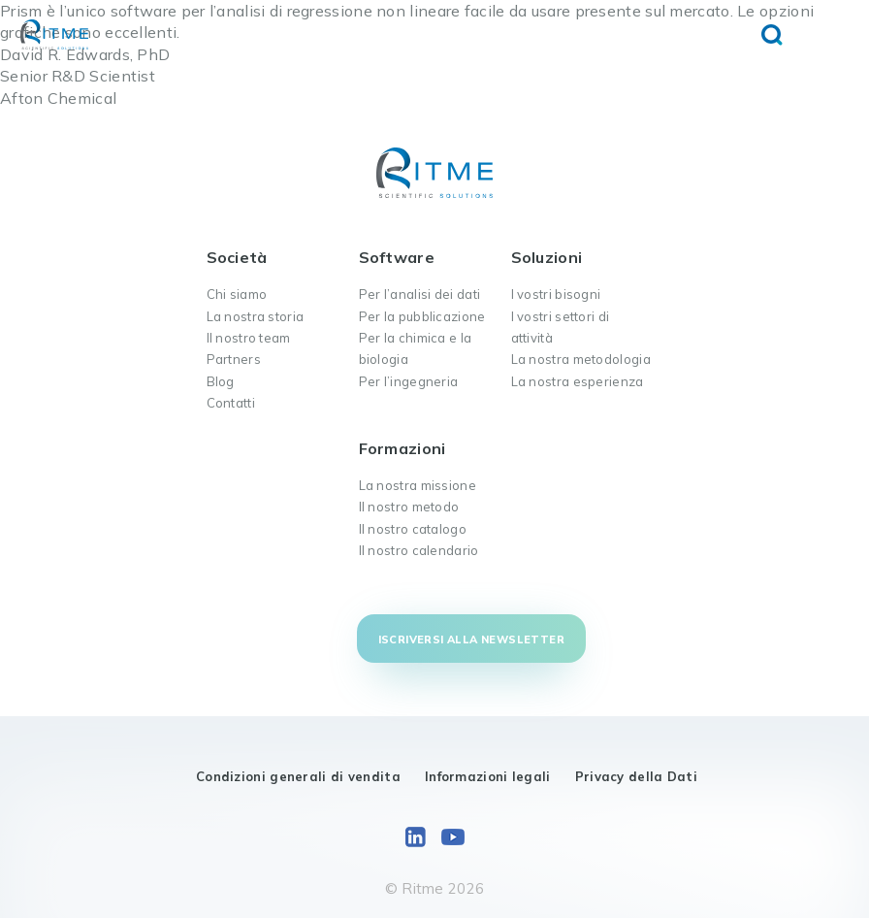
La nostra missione (417, 485)
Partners (234, 359)
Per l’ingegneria (409, 381)
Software (396, 257)
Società (237, 257)
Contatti (231, 402)
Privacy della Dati (636, 776)
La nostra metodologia (581, 359)
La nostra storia (256, 316)
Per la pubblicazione (422, 316)
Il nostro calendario (419, 550)
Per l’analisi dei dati (420, 294)
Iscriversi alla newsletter (471, 639)
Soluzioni (547, 257)
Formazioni (402, 448)
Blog (221, 381)
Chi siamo (237, 294)
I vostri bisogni (556, 294)
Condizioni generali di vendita (298, 776)
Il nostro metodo (409, 506)
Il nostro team (249, 337)
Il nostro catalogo (413, 529)
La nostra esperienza (577, 381)
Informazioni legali (488, 776)
